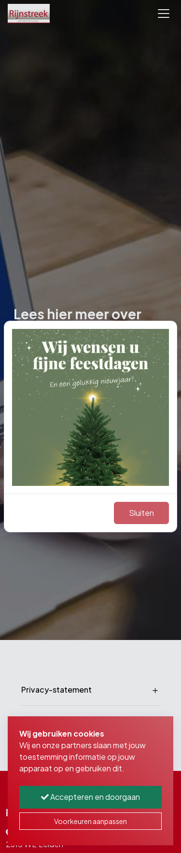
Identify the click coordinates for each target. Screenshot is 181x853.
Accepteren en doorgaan (90, 797)
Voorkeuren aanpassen (90, 821)
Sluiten (141, 513)
